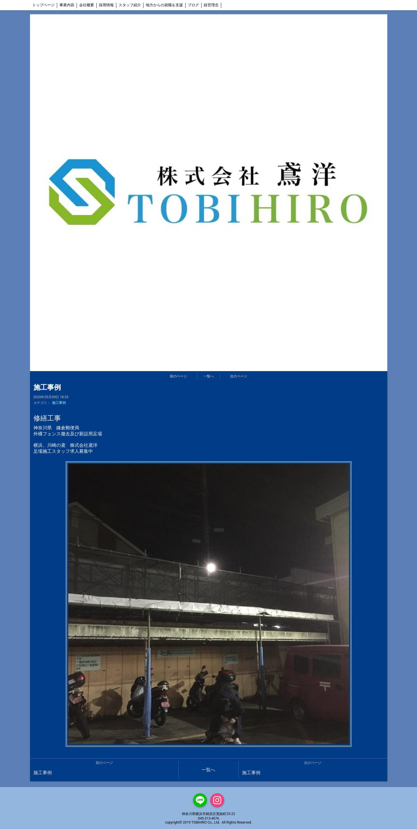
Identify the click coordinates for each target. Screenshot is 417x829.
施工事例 (59, 403)
